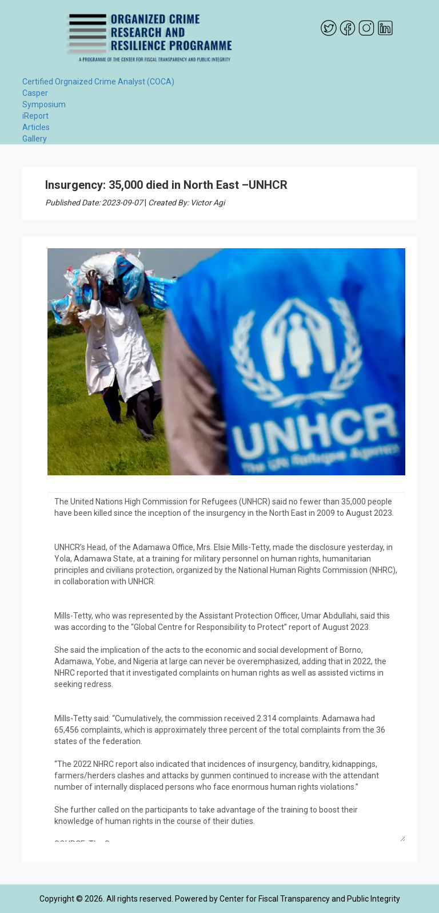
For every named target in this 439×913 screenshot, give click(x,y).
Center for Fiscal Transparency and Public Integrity (310, 898)
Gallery (34, 138)
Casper (35, 93)
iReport (35, 115)
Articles (36, 127)
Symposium (44, 104)
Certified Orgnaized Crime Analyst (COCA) (98, 81)
